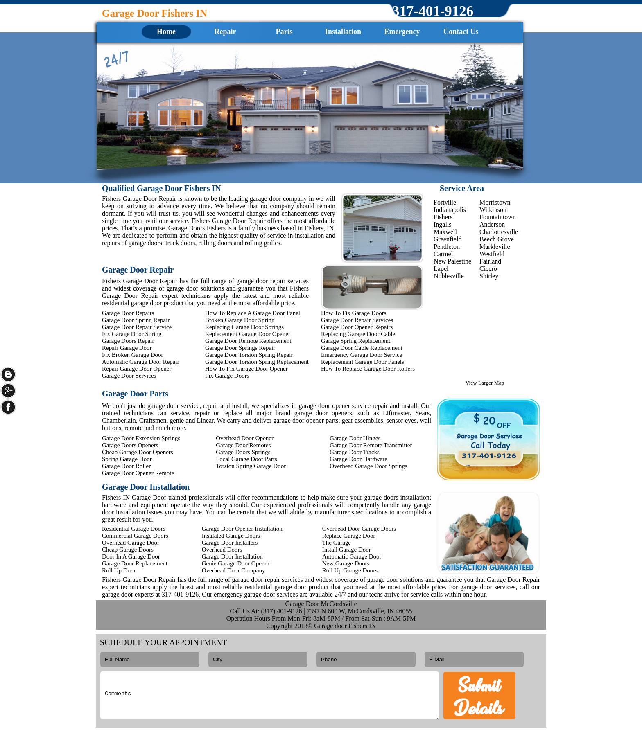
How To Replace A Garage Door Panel (252, 313)
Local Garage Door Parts (246, 459)
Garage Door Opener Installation (242, 528)
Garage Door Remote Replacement (248, 341)
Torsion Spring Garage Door (251, 466)
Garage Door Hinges (355, 438)
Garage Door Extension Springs (141, 438)
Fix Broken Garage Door (132, 354)
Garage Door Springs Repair (240, 348)
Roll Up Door (119, 570)
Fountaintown (497, 217)
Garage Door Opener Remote (138, 473)
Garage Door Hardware (358, 459)
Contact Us (461, 31)
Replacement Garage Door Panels (362, 361)
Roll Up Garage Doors (350, 570)
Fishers (443, 217)
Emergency (402, 31)
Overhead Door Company (233, 570)
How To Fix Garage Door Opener (246, 368)
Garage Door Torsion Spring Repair (249, 354)
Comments (269, 695)
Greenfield (447, 239)
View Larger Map (485, 383)
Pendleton (447, 246)
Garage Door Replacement (134, 563)
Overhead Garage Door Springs (368, 466)
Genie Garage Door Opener (235, 563)
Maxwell (445, 231)
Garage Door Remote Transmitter (371, 445)
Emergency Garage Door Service (361, 354)
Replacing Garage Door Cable (358, 334)
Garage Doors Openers (130, 445)
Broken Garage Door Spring (240, 320)
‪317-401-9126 (432, 11)
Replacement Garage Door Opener (247, 334)
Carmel (443, 253)
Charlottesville (498, 231)
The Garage (336, 542)
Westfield (491, 253)
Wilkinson (492, 209)
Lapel (441, 268)
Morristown (495, 202)
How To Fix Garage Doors (354, 313)
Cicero (488, 268)
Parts (284, 31)
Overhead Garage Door (130, 542)
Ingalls (443, 224)
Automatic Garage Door (352, 556)
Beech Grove (496, 239)
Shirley (488, 276)
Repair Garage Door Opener (137, 368)
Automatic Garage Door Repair (140, 361)
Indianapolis (450, 209)
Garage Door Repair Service (137, 327)
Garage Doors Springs (243, 452)
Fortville (445, 202)
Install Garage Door (346, 549)
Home (166, 31)
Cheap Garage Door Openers (137, 452)
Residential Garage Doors (133, 528)
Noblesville (449, 276)
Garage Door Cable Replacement (361, 348)
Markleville (494, 246)
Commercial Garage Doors (135, 535)
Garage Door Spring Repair (136, 320)
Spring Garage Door (127, 459)
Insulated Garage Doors (231, 535)
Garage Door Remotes (243, 445)
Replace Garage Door (348, 535)
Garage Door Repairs (128, 313)
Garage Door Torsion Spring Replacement (257, 361)
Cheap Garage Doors (128, 549)
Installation (343, 31)
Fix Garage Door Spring (131, 334)
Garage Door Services (129, 375)
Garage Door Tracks (355, 452)
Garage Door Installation (232, 556)
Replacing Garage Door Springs (244, 327)
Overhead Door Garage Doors (359, 528)
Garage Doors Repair (128, 341)
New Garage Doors (346, 563)
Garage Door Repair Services (357, 320)
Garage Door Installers (230, 542)
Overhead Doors (222, 549)
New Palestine (452, 261)
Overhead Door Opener (245, 438)
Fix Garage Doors (227, 375)
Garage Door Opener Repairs (357, 327)
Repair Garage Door (127, 348)
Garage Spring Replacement (355, 341)
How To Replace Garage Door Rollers (368, 368)
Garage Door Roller (126, 466)
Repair (225, 31)
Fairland (490, 261)
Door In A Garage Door (131, 556)
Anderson (492, 224)
